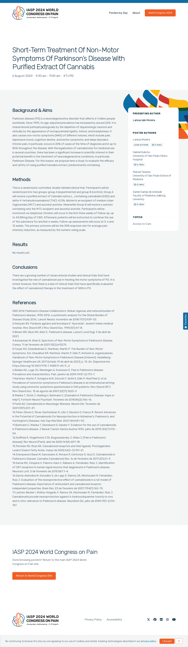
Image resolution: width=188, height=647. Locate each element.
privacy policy (148, 641)
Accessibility (114, 619)
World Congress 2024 (160, 12)
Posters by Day (118, 13)
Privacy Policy (93, 619)
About (136, 13)
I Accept (167, 641)
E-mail (158, 145)
